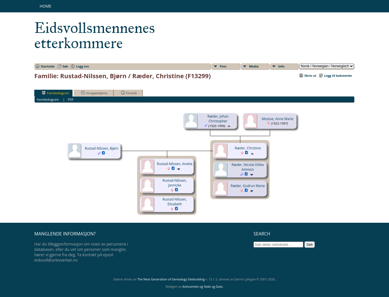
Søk (65, 66)
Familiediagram (55, 93)
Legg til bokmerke (338, 75)
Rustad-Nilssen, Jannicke (174, 183)
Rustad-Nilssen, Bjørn (102, 148)
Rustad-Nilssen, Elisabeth (174, 201)
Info (281, 66)
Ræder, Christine (248, 148)
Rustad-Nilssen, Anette (174, 163)
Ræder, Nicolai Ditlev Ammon (248, 167)
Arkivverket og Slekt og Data (202, 286)
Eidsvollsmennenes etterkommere (94, 35)
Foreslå (129, 93)
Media (254, 66)
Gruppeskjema (94, 93)
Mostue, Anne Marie (277, 118)
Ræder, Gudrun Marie (248, 185)
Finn (223, 66)
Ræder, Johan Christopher (218, 118)
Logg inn (82, 66)
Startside (48, 66)
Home (45, 6)
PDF (70, 99)
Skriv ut (310, 75)
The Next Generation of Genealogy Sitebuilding (171, 279)
